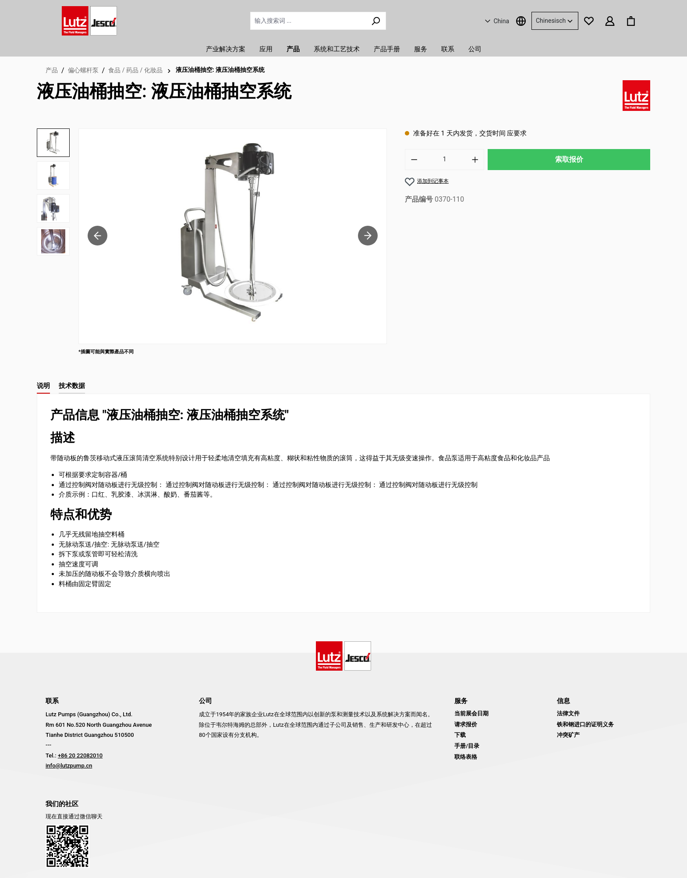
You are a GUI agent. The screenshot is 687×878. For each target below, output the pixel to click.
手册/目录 (466, 746)
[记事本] (588, 20)
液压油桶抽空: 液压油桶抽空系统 (220, 69)
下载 (460, 735)
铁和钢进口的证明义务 (585, 724)
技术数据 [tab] (72, 386)
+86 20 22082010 (80, 755)
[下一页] (368, 236)
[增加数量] (475, 159)
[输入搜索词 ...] (308, 21)
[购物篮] (630, 20)
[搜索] (375, 21)
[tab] (43, 386)
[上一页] (97, 236)
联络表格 (465, 757)
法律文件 (568, 713)
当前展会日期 (471, 713)
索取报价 (569, 159)
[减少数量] (414, 159)
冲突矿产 (568, 735)
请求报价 (465, 724)
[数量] (445, 159)
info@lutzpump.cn (69, 765)
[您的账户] (609, 20)
